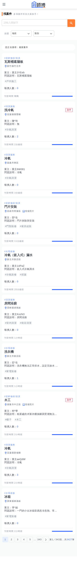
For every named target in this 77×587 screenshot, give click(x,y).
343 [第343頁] (39, 570)
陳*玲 (15, 124)
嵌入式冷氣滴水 (26, 281)
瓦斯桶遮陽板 (24, 75)
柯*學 (15, 432)
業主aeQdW (19, 483)
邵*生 (15, 226)
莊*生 (15, 381)
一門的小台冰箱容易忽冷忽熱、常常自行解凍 (42, 538)
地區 (14, 33)
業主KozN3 (18, 329)
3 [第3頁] (17, 570)
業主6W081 (18, 175)
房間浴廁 (22, 332)
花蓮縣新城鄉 (14, 477)
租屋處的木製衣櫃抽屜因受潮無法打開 (38, 435)
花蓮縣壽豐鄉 (14, 117)
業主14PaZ (18, 278)
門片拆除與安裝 (26, 229)
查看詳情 (62, 98)
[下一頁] (46, 570)
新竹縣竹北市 (14, 66)
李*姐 (15, 535)
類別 (37, 33)
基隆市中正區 (14, 426)
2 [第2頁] (11, 570)
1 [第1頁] (5, 570)
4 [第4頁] (24, 570)
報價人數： (11, 88)
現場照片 (29, 220)
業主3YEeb (18, 72)
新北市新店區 (14, 272)
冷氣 (19, 178)
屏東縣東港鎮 (14, 529)
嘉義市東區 (13, 169)
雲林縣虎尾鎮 (14, 323)
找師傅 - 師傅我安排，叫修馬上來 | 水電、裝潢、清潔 (39, 4)
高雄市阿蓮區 (14, 220)
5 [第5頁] (30, 570)
